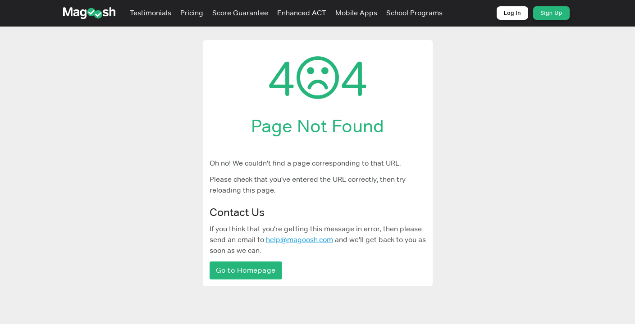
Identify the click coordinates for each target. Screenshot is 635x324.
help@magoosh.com (299, 239)
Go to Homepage (246, 270)
